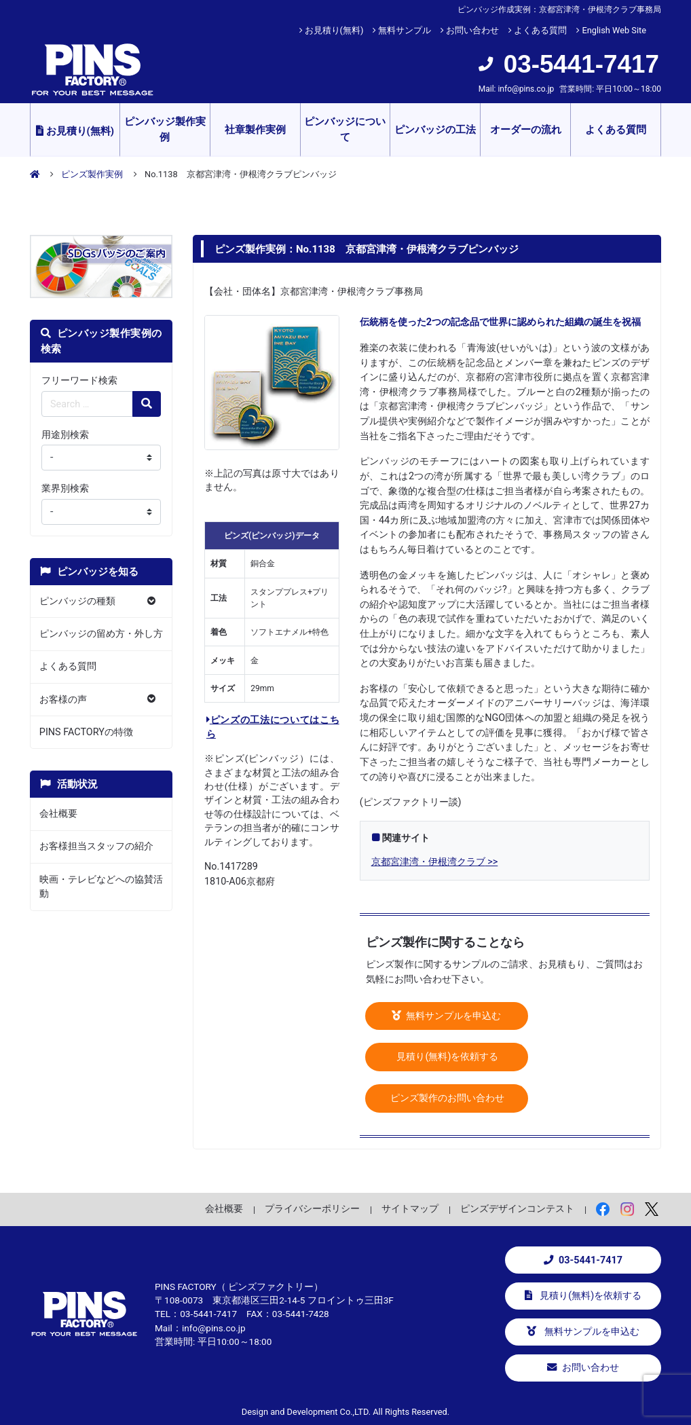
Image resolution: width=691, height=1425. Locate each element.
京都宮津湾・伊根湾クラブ (428, 862)
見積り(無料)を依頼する (446, 1056)
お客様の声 (63, 699)
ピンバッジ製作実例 (165, 129)
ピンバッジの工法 (435, 130)
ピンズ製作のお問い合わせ (446, 1098)
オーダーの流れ (525, 130)
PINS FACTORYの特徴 (86, 732)
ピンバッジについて (345, 129)
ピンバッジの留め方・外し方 (101, 634)
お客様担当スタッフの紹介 (96, 846)
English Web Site (614, 30)
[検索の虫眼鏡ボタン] (146, 404)
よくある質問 (540, 30)
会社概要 (58, 813)
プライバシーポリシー (312, 1208)
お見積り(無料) (334, 30)
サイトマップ (409, 1208)
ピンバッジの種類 (77, 601)
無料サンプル (404, 30)
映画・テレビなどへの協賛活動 (101, 887)
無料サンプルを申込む (447, 1016)
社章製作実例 (255, 130)
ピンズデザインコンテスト (517, 1208)
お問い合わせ (472, 30)
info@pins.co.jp (526, 89)
